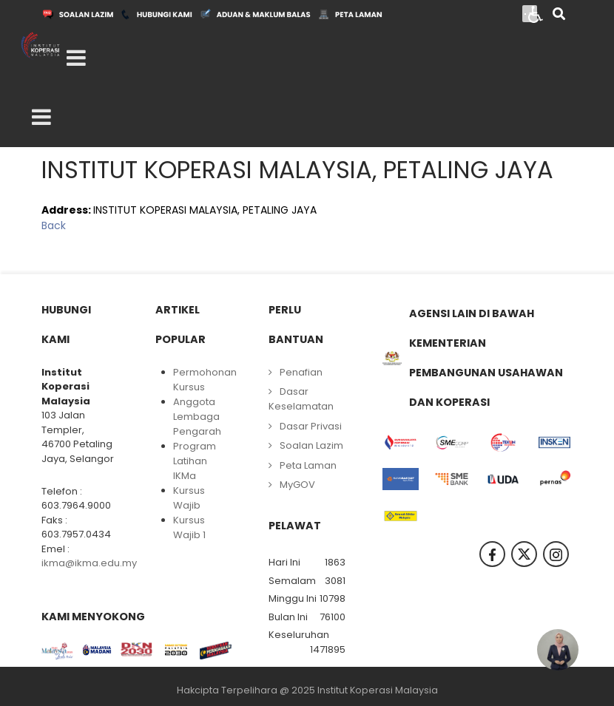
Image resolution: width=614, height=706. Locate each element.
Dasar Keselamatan (301, 398)
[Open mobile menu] (76, 58)
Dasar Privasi (311, 426)
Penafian (301, 372)
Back (53, 225)
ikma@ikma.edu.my (89, 563)
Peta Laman (308, 465)
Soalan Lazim (311, 445)
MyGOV (297, 485)
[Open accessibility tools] (535, 13)
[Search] (559, 15)
